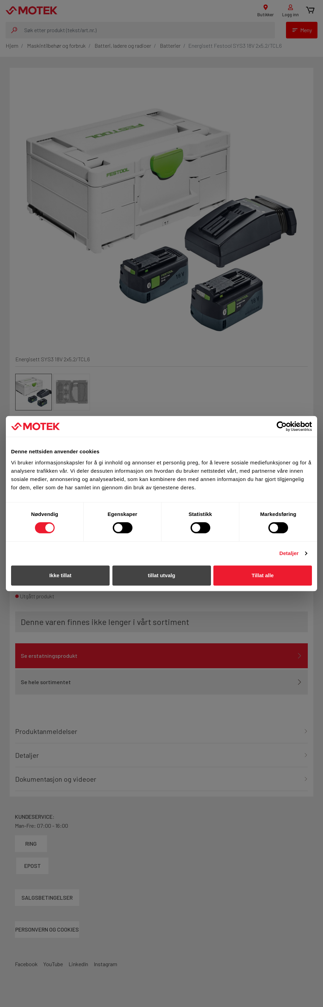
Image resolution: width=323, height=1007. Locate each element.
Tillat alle (263, 575)
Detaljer (289, 553)
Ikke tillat (60, 575)
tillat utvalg (161, 575)
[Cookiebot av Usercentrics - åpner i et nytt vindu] (281, 426)
